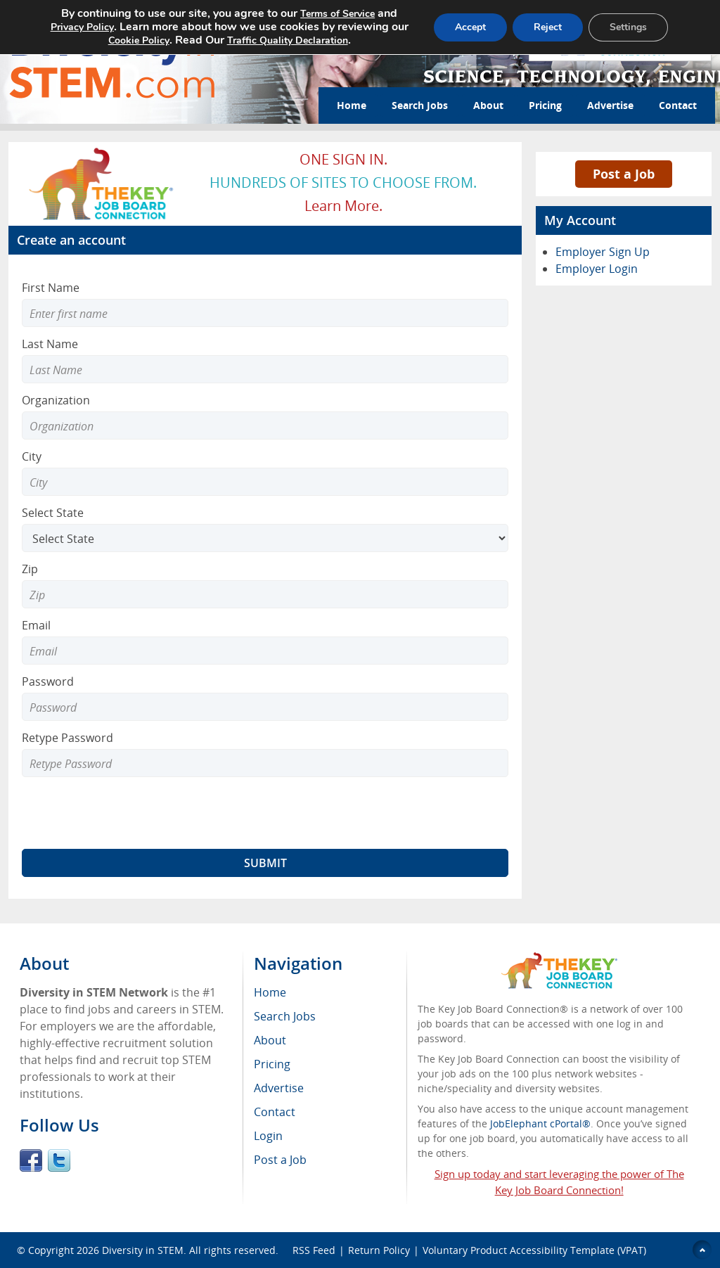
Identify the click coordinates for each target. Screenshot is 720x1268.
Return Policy (379, 1250)
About (488, 105)
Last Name (50, 344)
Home (351, 105)
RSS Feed (313, 1250)
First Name (50, 287)
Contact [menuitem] (274, 1112)
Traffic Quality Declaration (287, 40)
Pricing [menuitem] (272, 1064)
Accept (470, 27)
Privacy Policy (82, 27)
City (31, 456)
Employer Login (596, 268)
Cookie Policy (138, 40)
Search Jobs (420, 105)
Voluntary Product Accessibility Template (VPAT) (534, 1250)
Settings (628, 27)
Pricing (545, 105)
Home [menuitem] (270, 992)
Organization (56, 400)
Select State (53, 512)
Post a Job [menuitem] (280, 1159)
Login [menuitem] (268, 1136)
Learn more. (343, 205)
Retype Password (67, 737)
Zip (30, 569)
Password (48, 681)
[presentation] (129, 813)
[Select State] (265, 538)
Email (36, 625)
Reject (548, 27)
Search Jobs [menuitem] (285, 1016)
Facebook (31, 1160)
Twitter (59, 1160)
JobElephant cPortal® (540, 1123)
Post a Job (624, 173)
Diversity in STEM (143, 1250)
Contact (678, 105)
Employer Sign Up (602, 252)
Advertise (610, 105)
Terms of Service (337, 13)
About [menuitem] (270, 1040)
